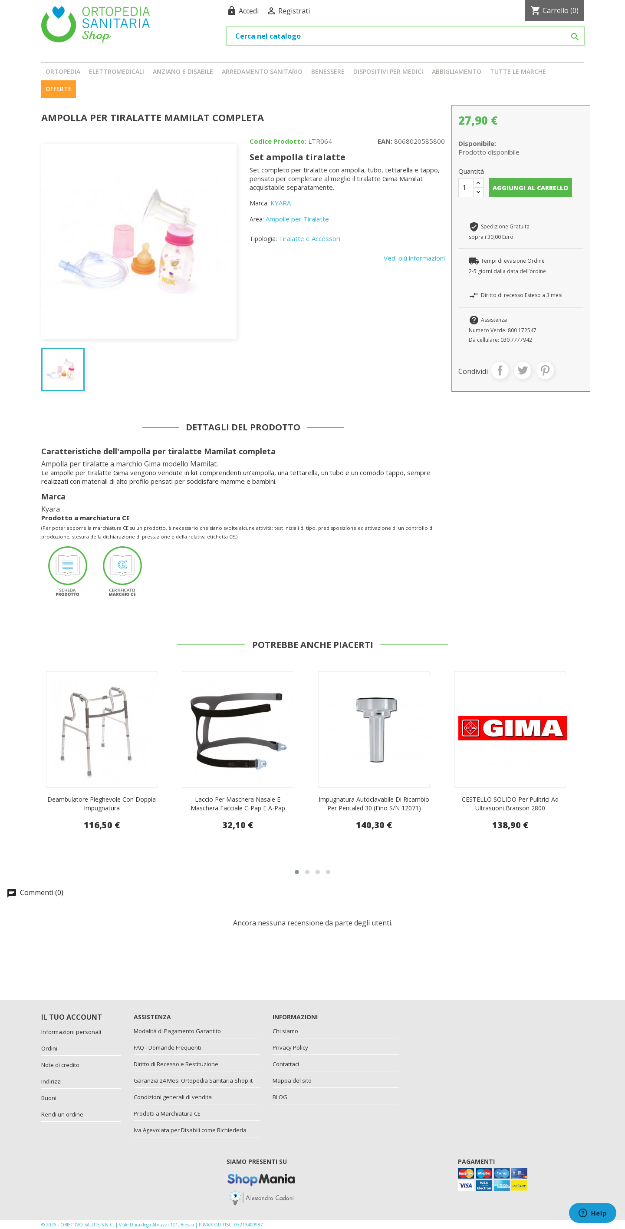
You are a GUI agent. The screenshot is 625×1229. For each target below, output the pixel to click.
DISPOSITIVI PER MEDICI (388, 71)
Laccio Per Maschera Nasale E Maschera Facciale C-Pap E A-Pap (374, 803)
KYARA (280, 202)
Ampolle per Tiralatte (297, 219)
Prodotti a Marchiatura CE (167, 1113)
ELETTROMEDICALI (116, 71)
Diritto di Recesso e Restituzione (176, 1064)
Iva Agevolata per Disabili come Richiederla (190, 1130)
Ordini (49, 1048)
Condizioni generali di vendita (173, 1097)
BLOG (280, 1097)
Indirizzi (51, 1081)
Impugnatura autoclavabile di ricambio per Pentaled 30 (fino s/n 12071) (510, 803)
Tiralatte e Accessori (309, 238)
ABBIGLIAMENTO (456, 71)
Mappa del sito (292, 1080)
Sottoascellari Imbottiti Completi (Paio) (101, 799)
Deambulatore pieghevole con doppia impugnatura (238, 803)
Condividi (500, 370)
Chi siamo (285, 1031)
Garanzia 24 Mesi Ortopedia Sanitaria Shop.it (193, 1080)
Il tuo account (71, 1017)
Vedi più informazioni (414, 258)
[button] (297, 872)
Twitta (522, 370)
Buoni (48, 1098)
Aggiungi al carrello (530, 188)
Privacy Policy (290, 1047)
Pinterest (545, 370)
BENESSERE (328, 71)
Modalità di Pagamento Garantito (177, 1031)
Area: (257, 219)
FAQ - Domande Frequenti (167, 1047)
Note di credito (60, 1065)
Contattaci (286, 1064)
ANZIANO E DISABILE (183, 71)
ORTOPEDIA (63, 71)
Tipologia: (263, 239)
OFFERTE (59, 89)
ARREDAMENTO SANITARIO (262, 71)
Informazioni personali (71, 1032)
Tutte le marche (518, 71)
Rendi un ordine (62, 1114)
